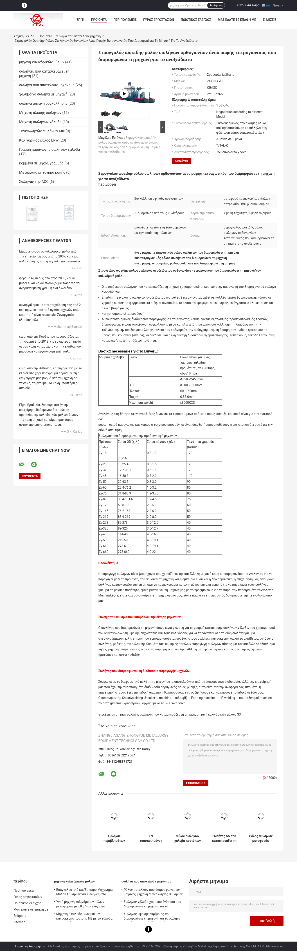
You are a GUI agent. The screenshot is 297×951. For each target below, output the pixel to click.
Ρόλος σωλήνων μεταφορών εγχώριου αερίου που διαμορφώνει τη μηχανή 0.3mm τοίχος (261, 838)
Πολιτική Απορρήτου (30, 946)
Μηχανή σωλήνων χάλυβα (40, 122)
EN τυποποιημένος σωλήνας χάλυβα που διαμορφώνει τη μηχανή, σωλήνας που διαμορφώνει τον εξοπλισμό (151, 838)
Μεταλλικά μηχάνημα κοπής (42, 172)
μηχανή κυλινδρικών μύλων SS (219, 714)
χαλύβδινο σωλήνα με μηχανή (43, 94)
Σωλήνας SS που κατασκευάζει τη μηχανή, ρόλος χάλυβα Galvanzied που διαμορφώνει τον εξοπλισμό (224, 838)
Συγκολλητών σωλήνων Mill (42, 131)
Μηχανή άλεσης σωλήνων (40, 113)
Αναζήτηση (216, 5)
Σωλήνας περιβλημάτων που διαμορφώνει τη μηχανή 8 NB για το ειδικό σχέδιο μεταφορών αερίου (114, 838)
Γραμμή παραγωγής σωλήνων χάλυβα (49, 149)
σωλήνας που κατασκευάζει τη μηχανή (167, 714)
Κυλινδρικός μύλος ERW (39, 140)
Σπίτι (80, 20)
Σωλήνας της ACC (34, 182)
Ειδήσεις (269, 20)
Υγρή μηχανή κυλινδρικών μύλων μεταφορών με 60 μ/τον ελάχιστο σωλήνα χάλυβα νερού (80, 904)
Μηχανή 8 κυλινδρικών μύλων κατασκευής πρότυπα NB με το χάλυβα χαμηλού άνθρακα (84, 917)
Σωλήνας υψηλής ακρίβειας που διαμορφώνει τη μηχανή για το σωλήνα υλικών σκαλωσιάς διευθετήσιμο (152, 917)
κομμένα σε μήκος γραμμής (41, 163)
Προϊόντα (99, 20)
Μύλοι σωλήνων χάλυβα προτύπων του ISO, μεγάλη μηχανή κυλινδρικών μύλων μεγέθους (187, 838)
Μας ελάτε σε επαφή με (237, 20)
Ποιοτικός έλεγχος (196, 20)
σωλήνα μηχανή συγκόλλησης (43, 103)
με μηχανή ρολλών (124, 714)
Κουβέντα (181, 160)
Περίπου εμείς (124, 20)
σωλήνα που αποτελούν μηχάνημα (80, 36)
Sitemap (19, 922)
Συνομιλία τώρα (248, 5)
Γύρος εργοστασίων (158, 20)
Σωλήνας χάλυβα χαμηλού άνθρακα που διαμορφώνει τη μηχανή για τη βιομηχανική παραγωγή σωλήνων (152, 904)
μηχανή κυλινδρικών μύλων (41, 62)
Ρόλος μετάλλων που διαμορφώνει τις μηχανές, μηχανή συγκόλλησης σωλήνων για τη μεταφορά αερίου (153, 892)
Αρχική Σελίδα (24, 36)
